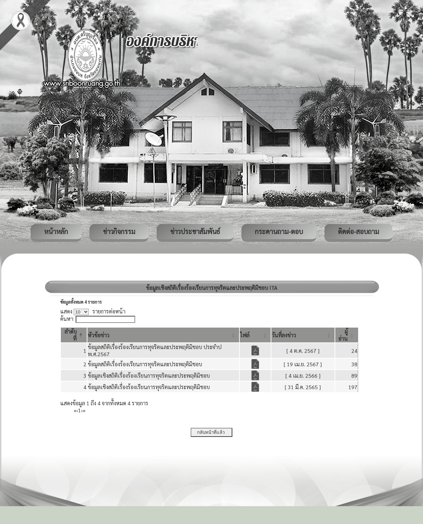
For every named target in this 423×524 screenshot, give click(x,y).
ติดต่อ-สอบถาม (358, 231)
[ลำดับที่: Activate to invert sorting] (74, 335)
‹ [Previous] (77, 410)
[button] (98, 335)
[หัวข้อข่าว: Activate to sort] (163, 335)
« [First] (75, 410)
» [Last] (84, 410)
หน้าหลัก (56, 231)
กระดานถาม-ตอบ (279, 231)
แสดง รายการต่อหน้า (92, 311)
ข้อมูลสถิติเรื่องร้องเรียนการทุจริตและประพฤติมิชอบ (145, 364)
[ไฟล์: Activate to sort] (255, 335)
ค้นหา (66, 318)
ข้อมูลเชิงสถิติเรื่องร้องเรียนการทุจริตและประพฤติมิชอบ (149, 375)
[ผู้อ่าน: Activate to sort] (346, 335)
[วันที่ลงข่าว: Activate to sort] (303, 335)
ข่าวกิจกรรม (119, 231)
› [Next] (82, 410)
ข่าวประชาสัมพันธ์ (195, 231)
